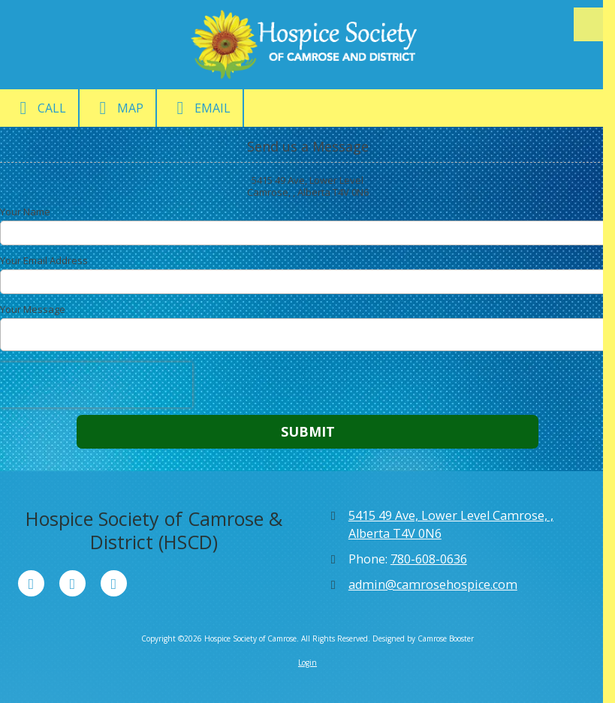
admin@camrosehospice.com (432, 584)
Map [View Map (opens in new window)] (117, 108)
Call (39, 108)
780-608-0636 (428, 559)
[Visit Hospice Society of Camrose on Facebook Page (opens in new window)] (31, 583)
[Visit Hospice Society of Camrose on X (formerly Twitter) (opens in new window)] (72, 583)
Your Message (32, 309)
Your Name (25, 212)
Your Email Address (44, 260)
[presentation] (96, 384)
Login (307, 662)
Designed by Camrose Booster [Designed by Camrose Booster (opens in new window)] (423, 638)
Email (200, 108)
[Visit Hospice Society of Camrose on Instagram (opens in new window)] (114, 583)
